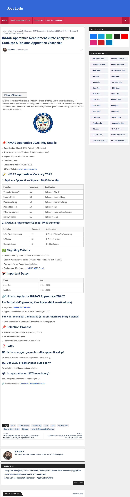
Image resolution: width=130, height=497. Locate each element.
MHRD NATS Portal (36, 268)
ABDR (13, 426)
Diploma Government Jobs (120, 59)
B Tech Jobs (116, 129)
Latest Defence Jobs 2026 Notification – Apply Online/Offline (28, 478)
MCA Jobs (96, 106)
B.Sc (46, 426)
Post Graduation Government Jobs (120, 64)
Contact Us (38, 21)
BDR (53, 426)
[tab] (5, 20)
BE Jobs (96, 129)
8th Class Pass (98, 59)
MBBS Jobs (116, 100)
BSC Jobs (96, 82)
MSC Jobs (96, 111)
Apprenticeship (24, 426)
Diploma (25, 429)
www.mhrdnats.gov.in (27, 169)
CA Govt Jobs (117, 82)
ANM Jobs (96, 70)
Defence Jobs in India (11, 429)
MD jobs (115, 106)
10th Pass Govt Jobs (119, 135)
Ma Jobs (115, 111)
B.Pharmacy (37, 426)
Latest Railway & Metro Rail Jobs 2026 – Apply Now (25, 474)
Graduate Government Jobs (100, 64)
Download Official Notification (32, 383)
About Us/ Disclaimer (53, 21)
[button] (125, 20)
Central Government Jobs (20, 21)
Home (4, 21)
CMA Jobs (96, 88)
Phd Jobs (96, 117)
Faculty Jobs (97, 123)
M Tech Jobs (97, 135)
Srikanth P (19, 451)
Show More (78, 483)
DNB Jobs (116, 88)
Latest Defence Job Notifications (20, 31)
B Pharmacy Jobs (118, 70)
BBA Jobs (115, 76)
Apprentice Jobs (118, 123)
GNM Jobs (96, 94)
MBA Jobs (96, 100)
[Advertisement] (44, 73)
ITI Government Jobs (120, 141)
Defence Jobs (62, 426)
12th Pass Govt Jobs (100, 141)
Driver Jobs (116, 117)
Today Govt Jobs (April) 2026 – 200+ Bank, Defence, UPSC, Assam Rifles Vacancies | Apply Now (42, 471)
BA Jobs (96, 76)
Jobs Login (15, 8)
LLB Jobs (115, 94)
